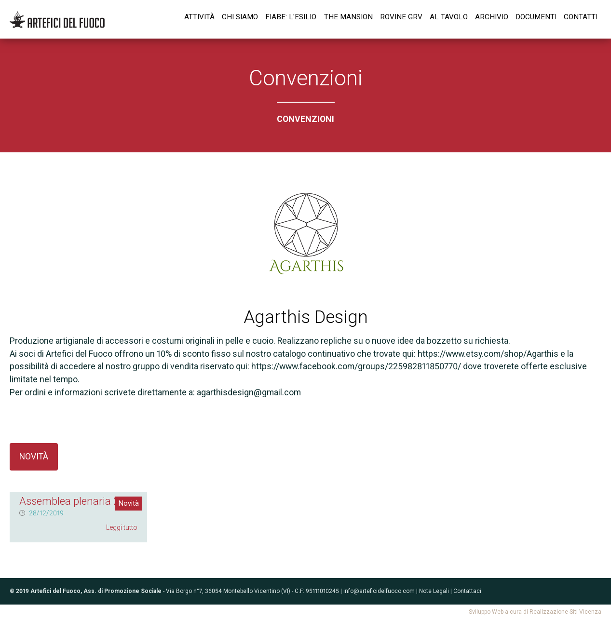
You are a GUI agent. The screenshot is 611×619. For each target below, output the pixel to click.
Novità (33, 456)
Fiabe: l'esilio (290, 17)
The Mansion (348, 17)
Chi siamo (240, 17)
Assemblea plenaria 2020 (78, 501)
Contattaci (467, 591)
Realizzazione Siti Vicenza (565, 611)
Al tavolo (449, 17)
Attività (199, 17)
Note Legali (434, 591)
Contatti (580, 17)
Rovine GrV (401, 17)
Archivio (491, 17)
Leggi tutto (121, 527)
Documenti (536, 17)
